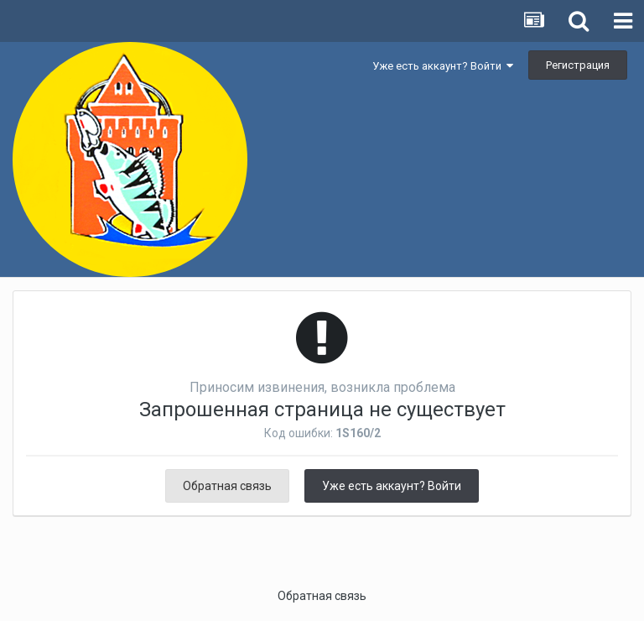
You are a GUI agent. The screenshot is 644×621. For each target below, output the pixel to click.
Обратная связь (227, 486)
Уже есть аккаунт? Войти (442, 66)
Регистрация (578, 65)
